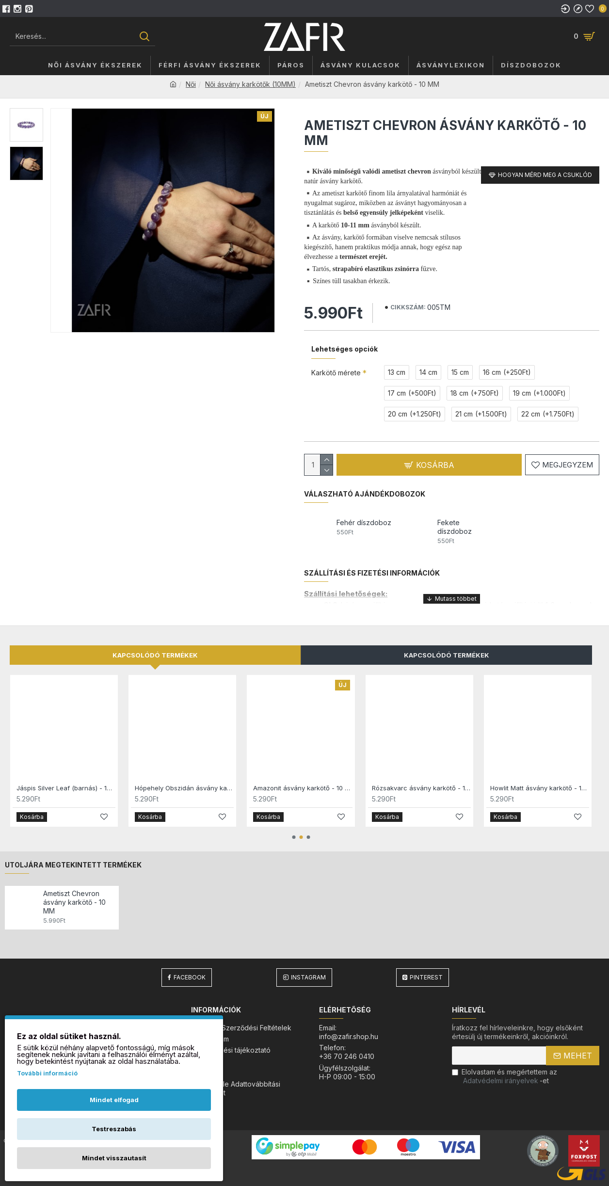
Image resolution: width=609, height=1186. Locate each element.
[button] (293, 837)
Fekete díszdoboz (454, 526)
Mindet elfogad (114, 1100)
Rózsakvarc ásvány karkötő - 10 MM (421, 788)
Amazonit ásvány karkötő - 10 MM (302, 788)
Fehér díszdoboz (364, 522)
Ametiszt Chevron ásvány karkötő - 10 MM (74, 902)
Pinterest (426, 977)
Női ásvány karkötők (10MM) (250, 84)
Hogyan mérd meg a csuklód (545, 174)
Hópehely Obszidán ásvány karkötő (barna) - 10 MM (184, 788)
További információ (47, 1073)
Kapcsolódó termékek (155, 655)
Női (191, 84)
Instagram (308, 977)
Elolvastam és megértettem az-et (504, 1076)
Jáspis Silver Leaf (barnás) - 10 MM (65, 788)
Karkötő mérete (336, 373)
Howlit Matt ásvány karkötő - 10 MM (539, 788)
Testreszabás (114, 1129)
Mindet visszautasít (114, 1158)
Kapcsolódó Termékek (446, 655)
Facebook (190, 977)
